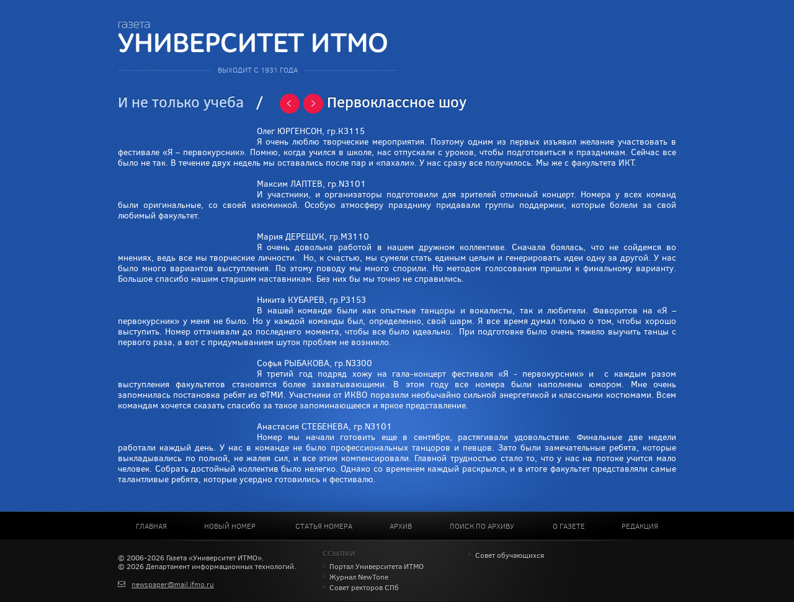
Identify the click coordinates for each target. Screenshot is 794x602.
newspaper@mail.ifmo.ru (173, 584)
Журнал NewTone (358, 577)
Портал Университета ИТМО (376, 567)
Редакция (640, 526)
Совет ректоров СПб (364, 588)
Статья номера (323, 526)
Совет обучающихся (509, 555)
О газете (569, 526)
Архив (401, 526)
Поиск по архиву (482, 526)
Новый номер (230, 526)
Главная (151, 526)
